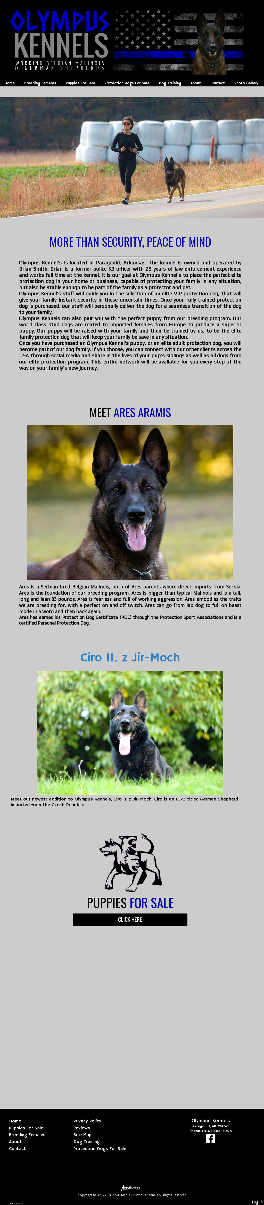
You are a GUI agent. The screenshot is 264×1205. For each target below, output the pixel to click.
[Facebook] (210, 1141)
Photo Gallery (246, 83)
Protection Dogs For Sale (127, 83)
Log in (257, 1202)
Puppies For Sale (80, 83)
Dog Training (170, 83)
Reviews (81, 1128)
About (196, 83)
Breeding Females (40, 83)
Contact (217, 83)
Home (10, 83)
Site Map (82, 1135)
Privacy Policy (87, 1121)
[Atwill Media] (132, 1187)
